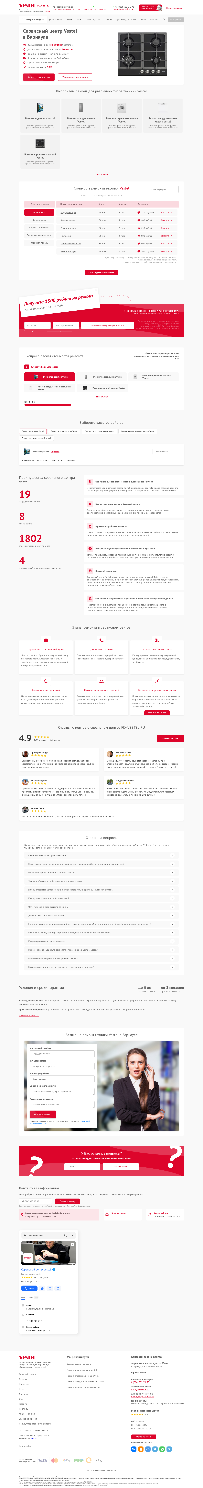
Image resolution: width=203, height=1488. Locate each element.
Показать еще (101, 174)
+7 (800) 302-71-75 (124, 6)
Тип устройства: (38, 1060)
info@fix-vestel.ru (140, 1389)
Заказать (166, 212)
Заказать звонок (120, 1166)
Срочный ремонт (55, 19)
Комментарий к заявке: (41, 1098)
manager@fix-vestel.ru (142, 1396)
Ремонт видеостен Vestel (33, 431)
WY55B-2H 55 (58, 460)
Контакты (154, 19)
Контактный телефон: (41, 1048)
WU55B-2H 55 (43, 460)
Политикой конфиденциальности (79, 1206)
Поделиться (133, 1449)
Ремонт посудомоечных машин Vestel (137, 431)
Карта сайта (25, 1446)
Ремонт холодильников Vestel (64, 431)
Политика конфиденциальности (101, 1470)
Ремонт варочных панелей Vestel (36, 438)
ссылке (33, 1438)
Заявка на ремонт (139, 19)
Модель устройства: (40, 1073)
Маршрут (29, 1288)
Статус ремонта (176, 19)
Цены (69, 19)
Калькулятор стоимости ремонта (35, 1423)
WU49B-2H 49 (28, 460)
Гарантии (108, 19)
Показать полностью (29, 1015)
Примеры (24, 1384)
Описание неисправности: (43, 1085)
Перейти (55, 451)
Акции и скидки (121, 19)
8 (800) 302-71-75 (140, 1382)
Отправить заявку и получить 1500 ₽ (107, 325)
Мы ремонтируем (33, 19)
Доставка (97, 19)
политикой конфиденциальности (59, 331)
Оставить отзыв (170, 738)
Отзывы (87, 19)
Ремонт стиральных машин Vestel (99, 431)
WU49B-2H (72, 460)
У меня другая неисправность (101, 272)
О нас (78, 19)
